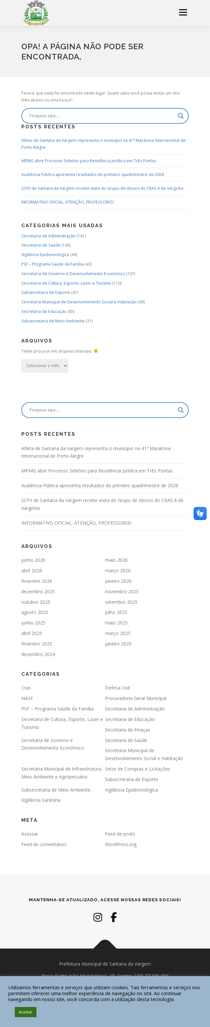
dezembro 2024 (38, 654)
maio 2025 (116, 623)
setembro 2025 (121, 602)
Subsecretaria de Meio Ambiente (53, 321)
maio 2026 (116, 560)
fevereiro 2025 (36, 644)
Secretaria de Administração (48, 236)
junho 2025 (33, 623)
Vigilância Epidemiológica (45, 254)
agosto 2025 (34, 612)
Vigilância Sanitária (40, 800)
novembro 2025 (122, 591)
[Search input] (102, 115)
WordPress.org (120, 844)
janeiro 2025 (118, 644)
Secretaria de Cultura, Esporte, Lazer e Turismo (66, 283)
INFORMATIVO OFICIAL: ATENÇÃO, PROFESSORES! (67, 202)
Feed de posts (120, 834)
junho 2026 (33, 560)
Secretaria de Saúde (40, 245)
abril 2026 (31, 570)
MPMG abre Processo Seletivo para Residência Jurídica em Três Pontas (88, 161)
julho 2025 (116, 612)
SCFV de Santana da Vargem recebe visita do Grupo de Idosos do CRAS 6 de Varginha (102, 188)
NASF (27, 698)
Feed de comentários (44, 844)
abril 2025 (31, 633)
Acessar (29, 834)
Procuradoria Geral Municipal (135, 698)
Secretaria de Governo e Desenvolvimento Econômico (73, 273)
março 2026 (118, 570)
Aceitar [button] (25, 1012)
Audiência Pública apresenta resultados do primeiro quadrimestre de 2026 (92, 174)
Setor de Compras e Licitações (137, 769)
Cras (26, 688)
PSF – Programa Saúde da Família (52, 264)
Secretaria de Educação (44, 311)
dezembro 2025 (38, 591)
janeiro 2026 (118, 581)
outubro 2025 (35, 602)
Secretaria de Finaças (127, 730)
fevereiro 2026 (36, 581)
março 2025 (118, 633)
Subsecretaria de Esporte (45, 292)
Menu (182, 12)
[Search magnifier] (180, 115)
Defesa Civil (117, 688)
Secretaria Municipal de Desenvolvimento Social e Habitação (79, 302)
